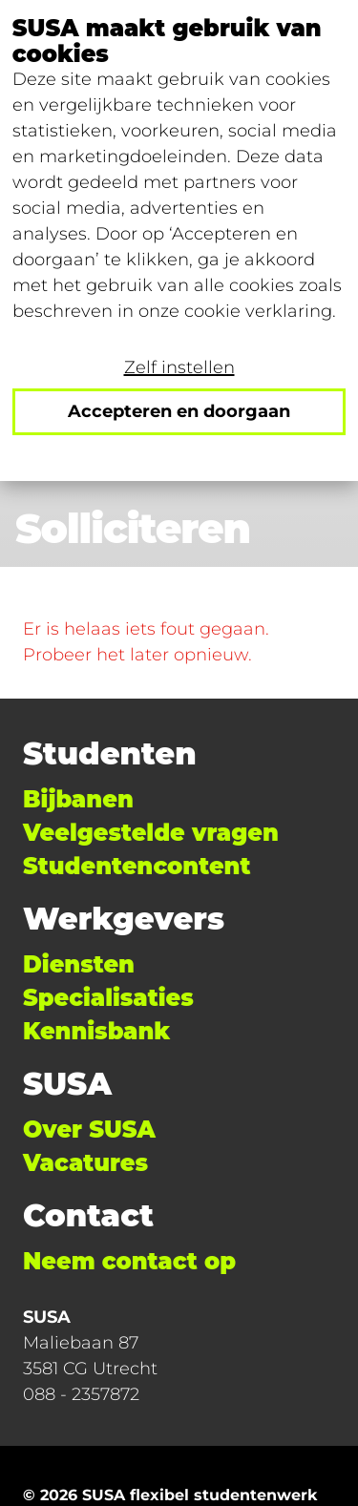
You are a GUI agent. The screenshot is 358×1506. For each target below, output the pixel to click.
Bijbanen (78, 799)
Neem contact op (129, 1261)
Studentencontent (136, 866)
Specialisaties (108, 998)
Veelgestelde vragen (151, 833)
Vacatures (85, 1163)
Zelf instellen (179, 367)
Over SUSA (89, 1129)
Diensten (79, 964)
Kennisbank (96, 1031)
